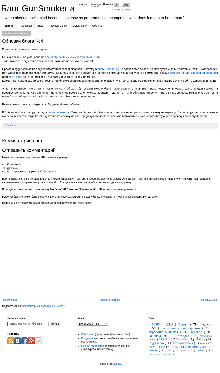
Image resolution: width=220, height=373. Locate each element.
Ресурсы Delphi (58, 25)
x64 (170, 350)
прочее (183, 339)
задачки (207, 324)
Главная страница (109, 299)
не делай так (157, 343)
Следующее (10, 299)
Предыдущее (209, 299)
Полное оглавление (93, 345)
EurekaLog (195, 332)
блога (54, 57)
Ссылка (47, 171)
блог (13, 125)
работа (201, 350)
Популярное (88, 338)
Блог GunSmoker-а (39, 8)
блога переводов (59, 112)
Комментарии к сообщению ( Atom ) (43, 306)
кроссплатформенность (160, 354)
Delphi (155, 324)
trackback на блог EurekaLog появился (193, 72)
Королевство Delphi (196, 347)
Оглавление (80, 25)
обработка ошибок (163, 332)
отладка (184, 336)
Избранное (87, 334)
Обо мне (97, 25)
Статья (184, 324)
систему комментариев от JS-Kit (79, 57)
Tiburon (161, 347)
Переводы (26, 25)
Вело (40, 25)
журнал (204, 343)
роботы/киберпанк (183, 343)
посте (78, 72)
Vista (176, 347)
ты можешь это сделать (181, 328)
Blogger (116, 363)
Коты (184, 350)
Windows (200, 339)
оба (47, 57)
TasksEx (154, 350)
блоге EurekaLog (108, 69)
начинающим (159, 336)
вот (11, 76)
